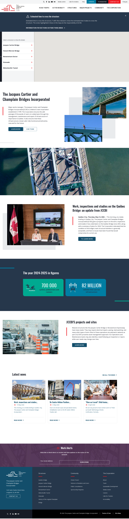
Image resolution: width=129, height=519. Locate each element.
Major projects (85, 9)
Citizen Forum (75, 480)
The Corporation (113, 9)
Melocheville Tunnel (44, 493)
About (105, 480)
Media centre (61, 2)
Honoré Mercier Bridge (45, 487)
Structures (71, 9)
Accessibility (106, 500)
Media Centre (107, 490)
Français (125, 2)
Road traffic (43, 9)
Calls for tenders (74, 2)
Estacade (41, 496)
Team (104, 484)
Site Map (118, 514)
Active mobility (57, 9)
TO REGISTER (102, 2)
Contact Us (114, 2)
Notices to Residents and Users (80, 484)
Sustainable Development (110, 487)
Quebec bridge (43, 480)
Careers (91, 2)
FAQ (83, 2)
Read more (18, 422)
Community (98, 9)
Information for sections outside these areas (44, 30)
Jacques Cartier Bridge (45, 484)
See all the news (108, 377)
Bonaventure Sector (44, 490)
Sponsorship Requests (77, 490)
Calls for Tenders (108, 496)
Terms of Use (106, 514)
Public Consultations (77, 487)
